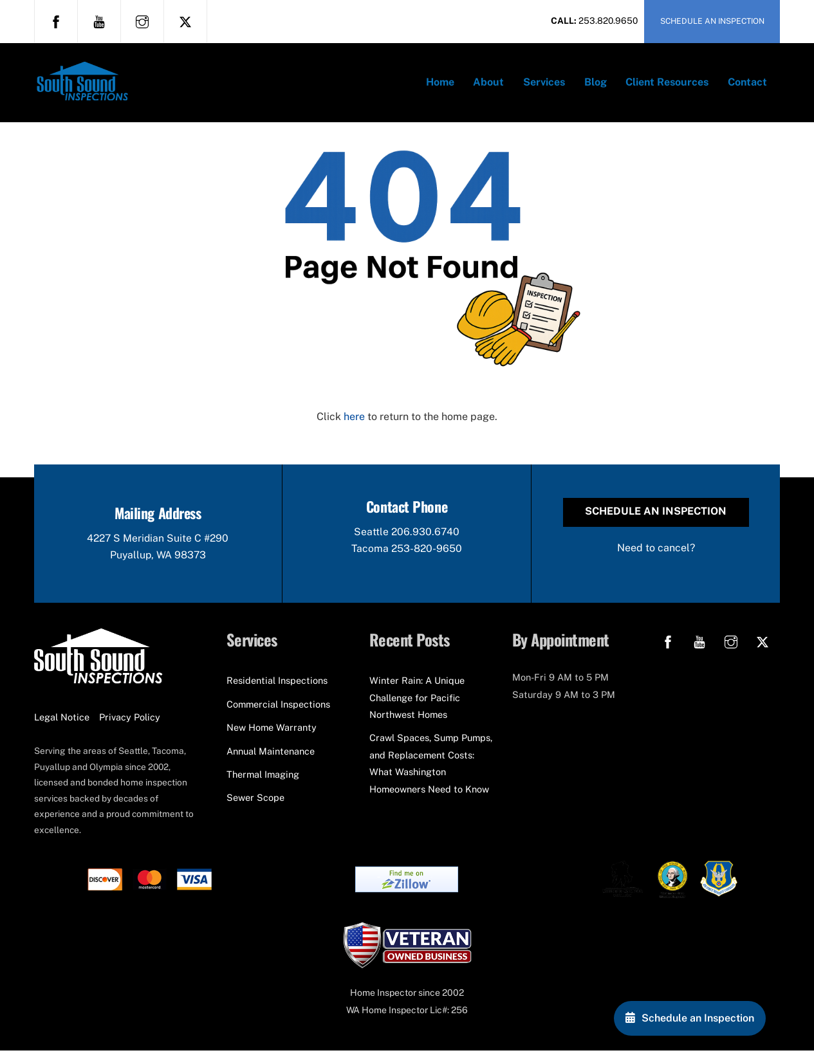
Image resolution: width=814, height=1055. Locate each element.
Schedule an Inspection (655, 515)
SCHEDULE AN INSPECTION (712, 21)
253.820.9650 (608, 20)
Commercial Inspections (278, 707)
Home (440, 83)
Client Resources (666, 83)
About (488, 83)
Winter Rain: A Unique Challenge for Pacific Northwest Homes (417, 701)
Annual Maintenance (271, 754)
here (354, 420)
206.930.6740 (425, 535)
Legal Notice (61, 720)
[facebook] (56, 20)
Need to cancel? (656, 551)
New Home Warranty (272, 731)
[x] (185, 20)
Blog (595, 83)
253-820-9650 (427, 552)
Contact (747, 83)
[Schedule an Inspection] (690, 1018)
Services (544, 83)
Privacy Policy (129, 720)
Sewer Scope (255, 801)
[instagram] (142, 20)
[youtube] (99, 20)
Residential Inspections (277, 684)
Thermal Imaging (263, 778)
